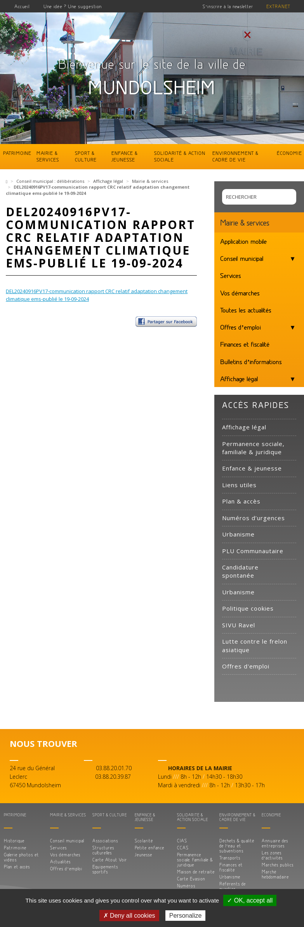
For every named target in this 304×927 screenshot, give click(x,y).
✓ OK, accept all (250, 900)
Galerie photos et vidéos (21, 857)
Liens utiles (239, 485)
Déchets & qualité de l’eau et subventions (236, 845)
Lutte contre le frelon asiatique (254, 645)
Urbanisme (238, 534)
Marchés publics (278, 864)
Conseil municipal (242, 258)
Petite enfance (149, 847)
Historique (14, 840)
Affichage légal (108, 181)
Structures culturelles (103, 850)
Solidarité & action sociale (179, 156)
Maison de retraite (196, 871)
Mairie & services (47, 156)
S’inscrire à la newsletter (228, 6)
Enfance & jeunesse (124, 156)
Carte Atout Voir (109, 859)
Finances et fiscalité (244, 344)
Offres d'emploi (245, 666)
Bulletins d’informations (251, 361)
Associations (105, 840)
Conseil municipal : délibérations (50, 181)
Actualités (60, 861)
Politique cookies (248, 608)
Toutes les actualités (245, 310)
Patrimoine (17, 153)
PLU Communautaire (252, 551)
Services (230, 275)
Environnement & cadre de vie (235, 156)
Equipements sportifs (105, 869)
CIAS (182, 840)
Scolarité (144, 840)
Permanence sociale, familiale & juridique (253, 448)
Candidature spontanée (240, 571)
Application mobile (243, 241)
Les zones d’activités (272, 855)
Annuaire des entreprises (275, 843)
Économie (289, 153)
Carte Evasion (191, 878)
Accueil (22, 6)
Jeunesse (143, 854)
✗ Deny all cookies (129, 915)
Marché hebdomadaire (275, 874)
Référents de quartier (232, 886)
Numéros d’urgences (253, 518)
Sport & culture (86, 156)
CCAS (183, 847)
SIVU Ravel (238, 625)
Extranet (278, 6)
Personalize (185, 915)
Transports (229, 857)
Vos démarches (240, 293)
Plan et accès (17, 866)
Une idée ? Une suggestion (72, 6)
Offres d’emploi (240, 327)
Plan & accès (241, 501)
